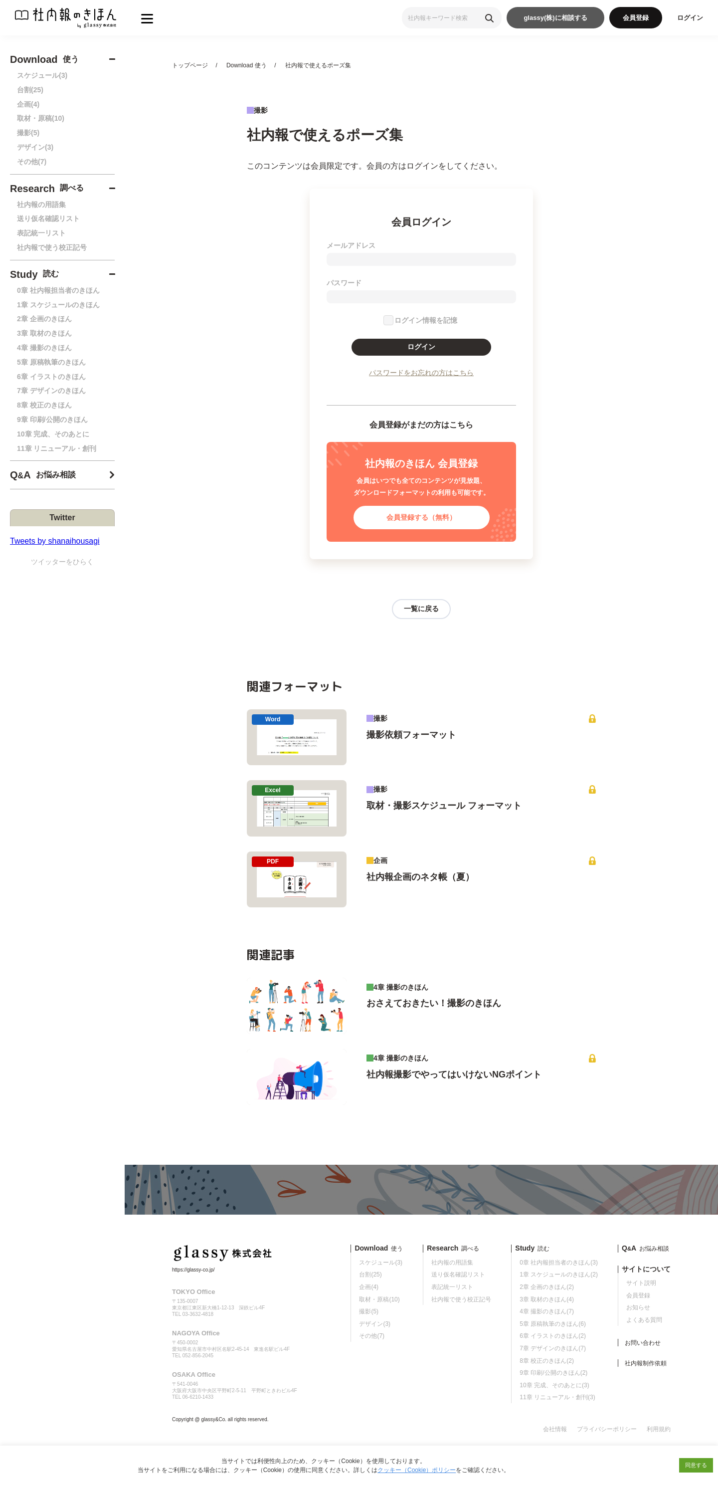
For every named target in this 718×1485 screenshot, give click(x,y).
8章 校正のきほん (44, 405)
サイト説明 (641, 1282)
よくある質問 (644, 1319)
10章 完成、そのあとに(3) (554, 1385)
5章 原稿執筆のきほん (51, 362)
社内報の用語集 (41, 205)
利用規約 (659, 1429)
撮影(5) (28, 133)
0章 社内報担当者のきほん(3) (559, 1262)
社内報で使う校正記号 (52, 247)
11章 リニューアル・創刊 (56, 448)
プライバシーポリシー (607, 1429)
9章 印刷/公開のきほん (52, 420)
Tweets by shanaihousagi (55, 541)
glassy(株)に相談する (555, 17)
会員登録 (636, 17)
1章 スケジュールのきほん (58, 305)
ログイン (690, 17)
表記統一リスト (41, 233)
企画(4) (28, 104)
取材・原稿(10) (40, 118)
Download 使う (246, 65)
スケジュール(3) (42, 75)
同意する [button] (696, 1465)
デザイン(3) (35, 147)
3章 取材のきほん (44, 333)
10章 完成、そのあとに (53, 434)
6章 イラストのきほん (51, 377)
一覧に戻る (421, 609)
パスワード (344, 283)
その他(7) (31, 162)
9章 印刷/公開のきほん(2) (553, 1372)
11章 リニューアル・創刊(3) (557, 1397)
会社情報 (555, 1429)
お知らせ (638, 1307)
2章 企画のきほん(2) (547, 1286)
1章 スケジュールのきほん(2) (559, 1274)
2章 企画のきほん (44, 319)
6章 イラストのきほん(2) (553, 1335)
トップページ (190, 65)
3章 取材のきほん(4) (547, 1299)
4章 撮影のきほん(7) (547, 1311)
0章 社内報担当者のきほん (58, 290)
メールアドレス (351, 245)
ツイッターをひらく (62, 562)
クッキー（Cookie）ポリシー (416, 1470)
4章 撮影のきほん (44, 348)
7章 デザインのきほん (51, 391)
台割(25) (30, 90)
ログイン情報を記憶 (425, 320)
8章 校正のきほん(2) (547, 1360)
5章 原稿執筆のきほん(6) (553, 1323)
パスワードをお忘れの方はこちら (421, 373)
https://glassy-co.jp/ (193, 1270)
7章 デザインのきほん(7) (553, 1348)
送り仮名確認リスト (48, 218)
